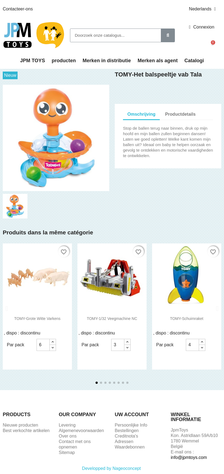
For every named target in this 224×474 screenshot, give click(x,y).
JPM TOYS (32, 60)
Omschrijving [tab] (141, 114)
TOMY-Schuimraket (186, 318)
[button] (212, 44)
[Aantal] (43, 345)
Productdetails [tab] (180, 114)
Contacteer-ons (18, 9)
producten (64, 60)
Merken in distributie (107, 60)
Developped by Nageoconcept (112, 468)
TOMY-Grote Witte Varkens (37, 318)
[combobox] (112, 35)
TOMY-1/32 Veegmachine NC (112, 318)
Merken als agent (158, 60)
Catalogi (194, 60)
